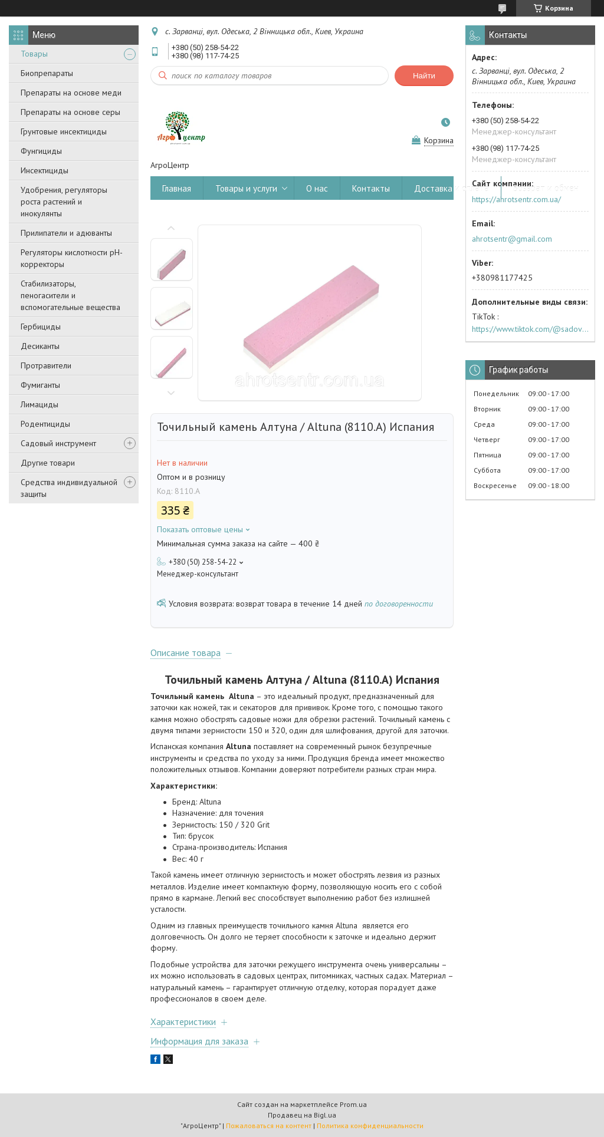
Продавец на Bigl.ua (302, 1114)
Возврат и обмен (546, 188)
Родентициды (45, 423)
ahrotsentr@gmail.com (512, 238)
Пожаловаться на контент (268, 1125)
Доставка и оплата (451, 188)
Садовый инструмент (58, 443)
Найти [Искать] (424, 75)
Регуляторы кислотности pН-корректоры (72, 258)
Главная (176, 188)
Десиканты (40, 346)
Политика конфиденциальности (370, 1125)
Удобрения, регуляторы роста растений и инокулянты (64, 201)
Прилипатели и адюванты (66, 233)
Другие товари (48, 462)
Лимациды (39, 404)
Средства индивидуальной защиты (69, 488)
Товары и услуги (246, 188)
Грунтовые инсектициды (64, 131)
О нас (317, 188)
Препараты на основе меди (71, 92)
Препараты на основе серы (70, 112)
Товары (34, 53)
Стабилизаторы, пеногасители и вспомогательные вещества (70, 295)
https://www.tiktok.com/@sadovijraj (530, 329)
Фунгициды (41, 151)
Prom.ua (353, 1104)
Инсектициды (44, 170)
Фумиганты (40, 385)
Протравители (46, 365)
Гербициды (41, 326)
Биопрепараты (47, 73)
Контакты (371, 188)
